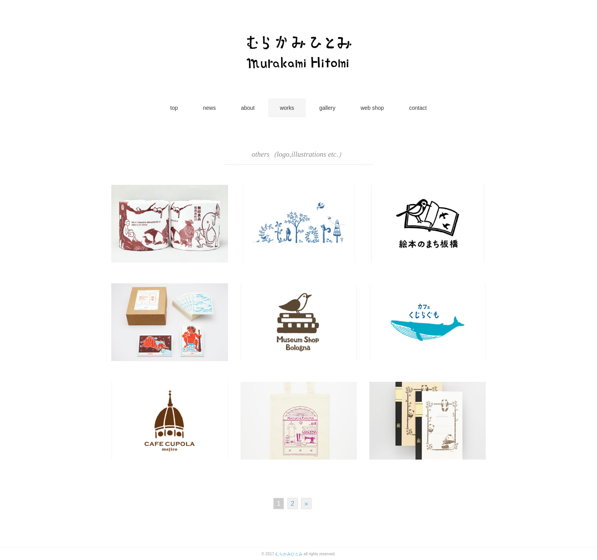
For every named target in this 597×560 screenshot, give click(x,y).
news (209, 108)
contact (418, 108)
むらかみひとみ (289, 554)
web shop (372, 108)
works (287, 108)
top (174, 108)
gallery (327, 108)
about (248, 108)
